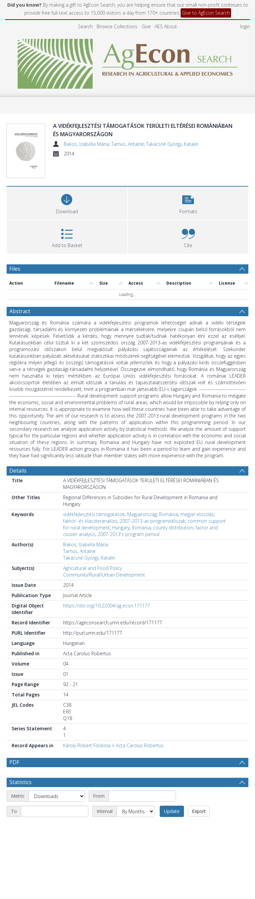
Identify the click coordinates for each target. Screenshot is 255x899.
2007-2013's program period (128, 534)
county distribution (173, 527)
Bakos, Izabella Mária (86, 144)
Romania (141, 527)
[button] (188, 202)
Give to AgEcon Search (206, 13)
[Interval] (135, 811)
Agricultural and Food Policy (92, 568)
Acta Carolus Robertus (140, 745)
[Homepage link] (128, 62)
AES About (166, 26)
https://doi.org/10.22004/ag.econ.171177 (106, 605)
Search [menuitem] (85, 26)
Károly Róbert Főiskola (87, 745)
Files (14, 268)
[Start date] (142, 796)
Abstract (19, 311)
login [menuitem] (245, 26)
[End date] (54, 811)
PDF (14, 762)
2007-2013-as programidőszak (152, 521)
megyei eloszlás (197, 514)
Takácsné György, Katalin (172, 144)
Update (172, 811)
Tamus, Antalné (127, 144)
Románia (168, 514)
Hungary (120, 527)
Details (18, 470)
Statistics (20, 782)
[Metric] (57, 796)
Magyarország (142, 514)
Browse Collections (117, 26)
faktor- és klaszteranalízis (90, 521)
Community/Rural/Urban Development (104, 575)
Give (146, 26)
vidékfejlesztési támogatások (94, 514)
